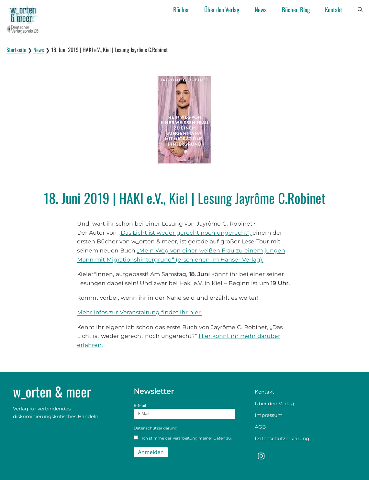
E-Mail (184, 411)
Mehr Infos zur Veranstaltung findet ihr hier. (139, 312)
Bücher (181, 9)
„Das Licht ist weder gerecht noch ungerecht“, (185, 232)
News (260, 9)
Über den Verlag (221, 9)
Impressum (269, 415)
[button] (360, 9)
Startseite (16, 49)
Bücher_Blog (296, 9)
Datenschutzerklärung (155, 428)
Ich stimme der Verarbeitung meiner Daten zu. (183, 438)
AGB (260, 427)
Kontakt (333, 9)
